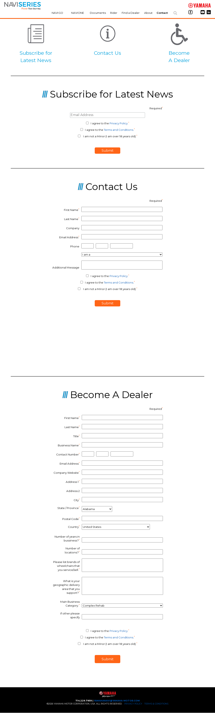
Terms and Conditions (118, 129)
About (148, 12)
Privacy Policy (119, 123)
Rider (113, 12)
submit (108, 150)
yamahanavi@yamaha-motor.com (117, 700)
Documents (98, 12)
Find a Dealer (131, 12)
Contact (162, 12)
